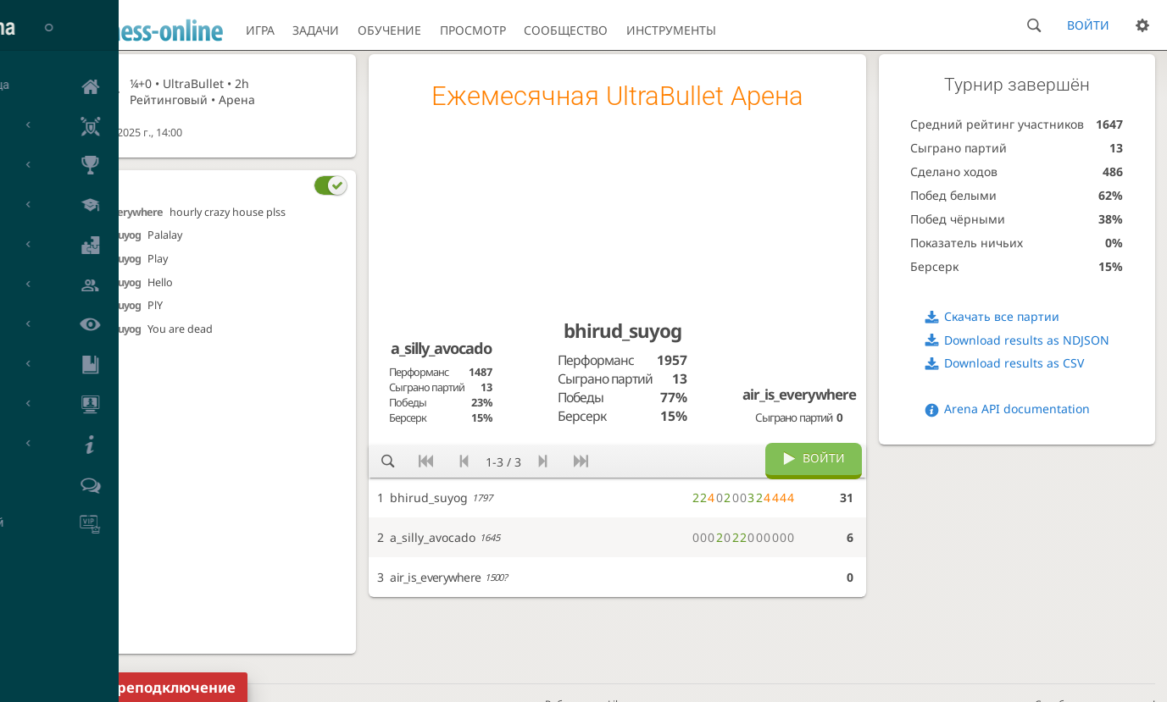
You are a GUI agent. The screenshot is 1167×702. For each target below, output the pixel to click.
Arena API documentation (1017, 409)
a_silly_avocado (441, 348)
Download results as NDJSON (1026, 340)
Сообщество (566, 30)
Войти (1088, 25)
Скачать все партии (1001, 316)
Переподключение (166, 687)
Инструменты (671, 30)
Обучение (389, 30)
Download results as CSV (1014, 363)
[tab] (213, 185)
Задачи (315, 30)
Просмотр (473, 30)
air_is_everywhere (121, 212)
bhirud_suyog (110, 235)
